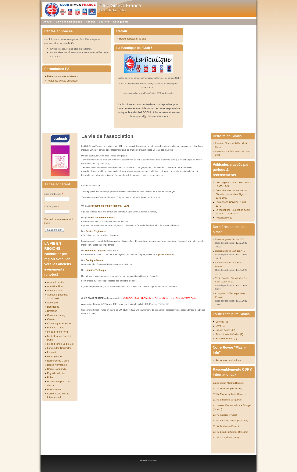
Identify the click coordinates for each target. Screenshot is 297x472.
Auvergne (52, 302)
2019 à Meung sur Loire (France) (229, 394)
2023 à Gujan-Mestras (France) (228, 382)
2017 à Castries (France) (225, 414)
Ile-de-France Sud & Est (60, 343)
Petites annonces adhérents (62, 76)
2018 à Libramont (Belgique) (227, 399)
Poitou (50, 377)
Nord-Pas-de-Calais (58, 360)
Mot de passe (51, 206)
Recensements (224, 217)
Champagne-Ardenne (59, 323)
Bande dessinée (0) (226, 338)
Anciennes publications (228, 360)
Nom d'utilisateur (53, 193)
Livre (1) (220, 325)
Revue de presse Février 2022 (230, 239)
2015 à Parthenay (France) (226, 426)
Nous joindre (120, 21)
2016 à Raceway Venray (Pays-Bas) (230, 420)
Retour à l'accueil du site (132, 38)
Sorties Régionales (96, 231)
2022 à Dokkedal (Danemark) (228, 388)
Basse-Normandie (57, 364)
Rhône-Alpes (54, 389)
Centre (51, 319)
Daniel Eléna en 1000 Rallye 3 (230, 250)
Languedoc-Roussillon (59, 348)
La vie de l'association (69, 21)
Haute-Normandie (57, 369)
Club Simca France (120, 5)
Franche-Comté (55, 327)
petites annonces (166, 254)
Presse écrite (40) (225, 330)
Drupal (154, 460)
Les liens (104, 21)
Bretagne (52, 310)
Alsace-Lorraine (55, 282)
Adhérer (90, 21)
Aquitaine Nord (55, 286)
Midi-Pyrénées (55, 356)
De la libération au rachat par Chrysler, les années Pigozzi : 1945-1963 (232, 194)
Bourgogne (53, 306)
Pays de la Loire (56, 373)
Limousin (52, 352)
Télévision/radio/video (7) (229, 334)
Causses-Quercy (56, 315)
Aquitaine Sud (55, 290)
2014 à (230, 431)
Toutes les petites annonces (62, 80)
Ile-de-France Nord (57, 331)
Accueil (47, 21)
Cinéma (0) (222, 321)
